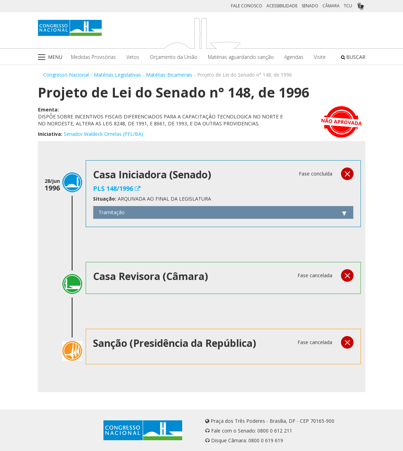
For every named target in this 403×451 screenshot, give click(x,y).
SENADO (310, 6)
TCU (348, 6)
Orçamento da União (173, 57)
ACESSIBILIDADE (281, 6)
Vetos (132, 57)
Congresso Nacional (66, 74)
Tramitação (112, 212)
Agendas (293, 57)
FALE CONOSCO (246, 6)
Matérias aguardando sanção (241, 57)
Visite (320, 57)
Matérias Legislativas (117, 74)
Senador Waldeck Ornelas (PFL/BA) (103, 134)
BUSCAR (353, 57)
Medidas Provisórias (93, 57)
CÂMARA (331, 6)
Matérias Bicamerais (169, 74)
